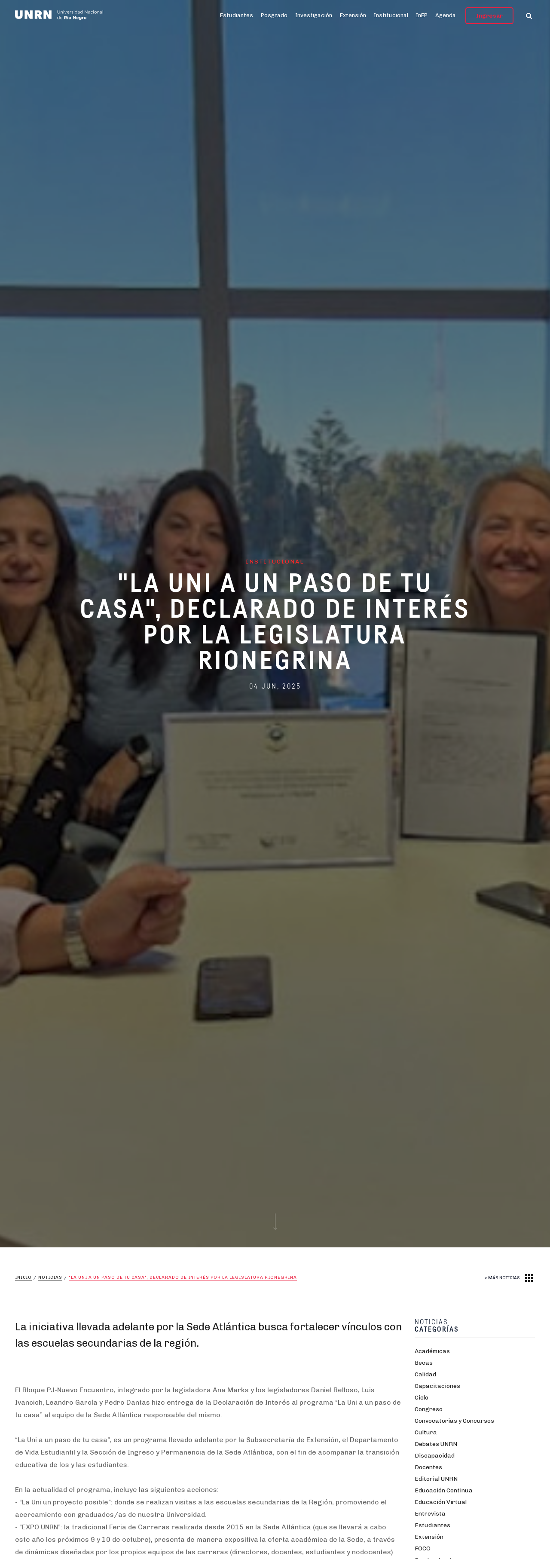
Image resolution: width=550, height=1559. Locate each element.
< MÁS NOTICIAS (502, 1277)
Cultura (426, 1432)
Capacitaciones (437, 1386)
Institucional (391, 15)
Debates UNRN (436, 1444)
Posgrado (274, 15)
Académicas (432, 1351)
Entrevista (430, 1513)
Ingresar (489, 15)
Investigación (313, 15)
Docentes (428, 1467)
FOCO (423, 1548)
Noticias (50, 1277)
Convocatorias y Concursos (454, 1420)
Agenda (445, 15)
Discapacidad (435, 1455)
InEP (422, 15)
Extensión (353, 15)
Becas (424, 1362)
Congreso (429, 1409)
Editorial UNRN (436, 1478)
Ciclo (421, 1397)
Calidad (425, 1374)
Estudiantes (236, 15)
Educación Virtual (441, 1502)
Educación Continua (444, 1490)
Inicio (23, 1277)
